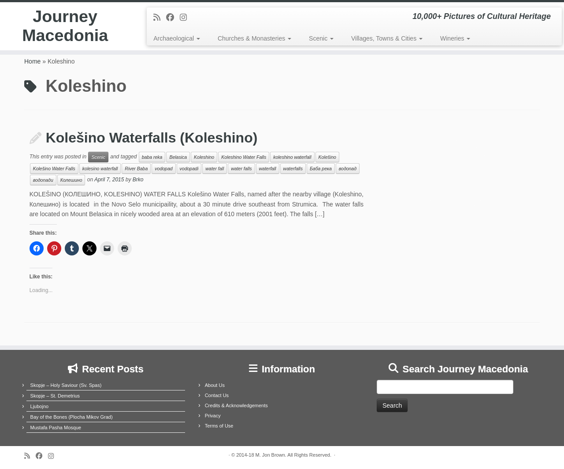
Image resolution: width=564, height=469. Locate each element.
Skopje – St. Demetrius (55, 395)
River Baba (136, 168)
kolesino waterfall (100, 168)
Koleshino (204, 157)
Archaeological (176, 38)
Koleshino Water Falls (243, 157)
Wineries (455, 38)
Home (32, 61)
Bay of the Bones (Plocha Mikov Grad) (71, 417)
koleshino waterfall (292, 157)
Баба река (321, 168)
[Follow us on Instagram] (186, 17)
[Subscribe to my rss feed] (159, 17)
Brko (138, 180)
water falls (241, 168)
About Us (215, 385)
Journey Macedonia (65, 28)
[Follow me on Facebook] (173, 17)
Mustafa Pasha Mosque (56, 427)
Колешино (71, 180)
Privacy (213, 415)
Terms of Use (219, 425)
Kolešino (327, 157)
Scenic (321, 38)
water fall (214, 168)
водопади (43, 180)
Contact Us (217, 395)
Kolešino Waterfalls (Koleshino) (152, 138)
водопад (347, 168)
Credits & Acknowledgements (236, 405)
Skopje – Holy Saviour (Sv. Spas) (66, 385)
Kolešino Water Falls (54, 168)
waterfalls (293, 168)
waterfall (267, 168)
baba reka (152, 157)
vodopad (163, 168)
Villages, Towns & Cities (387, 38)
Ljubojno (39, 406)
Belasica (178, 157)
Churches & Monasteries (254, 38)
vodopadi (189, 168)
